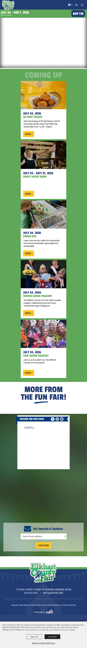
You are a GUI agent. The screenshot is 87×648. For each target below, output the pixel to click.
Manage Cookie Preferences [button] (43, 643)
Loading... (29, 427)
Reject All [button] (34, 637)
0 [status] (71, 5)
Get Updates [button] (44, 545)
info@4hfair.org (53, 593)
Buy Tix (78, 14)
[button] (77, 4)
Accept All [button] (52, 637)
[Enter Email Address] (43, 536)
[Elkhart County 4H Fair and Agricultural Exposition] (8, 5)
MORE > (28, 134)
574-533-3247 (31, 593)
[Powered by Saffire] (49, 612)
